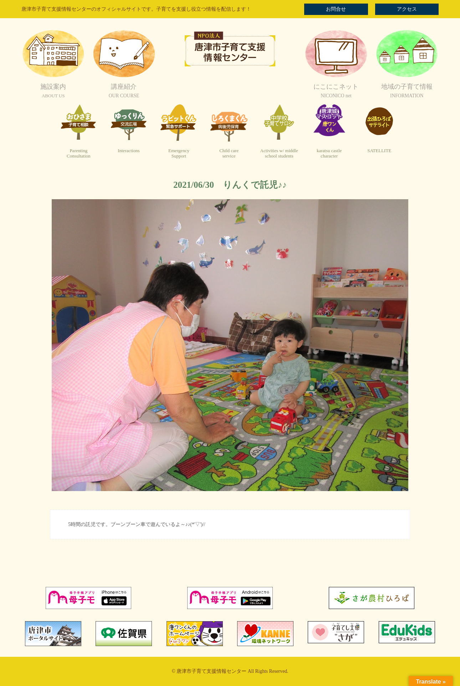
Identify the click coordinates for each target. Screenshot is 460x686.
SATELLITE (379, 150)
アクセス (407, 9)
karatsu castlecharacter (329, 153)
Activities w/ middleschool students (279, 153)
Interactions (128, 150)
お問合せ (336, 9)
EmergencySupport (178, 153)
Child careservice (229, 153)
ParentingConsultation (78, 153)
